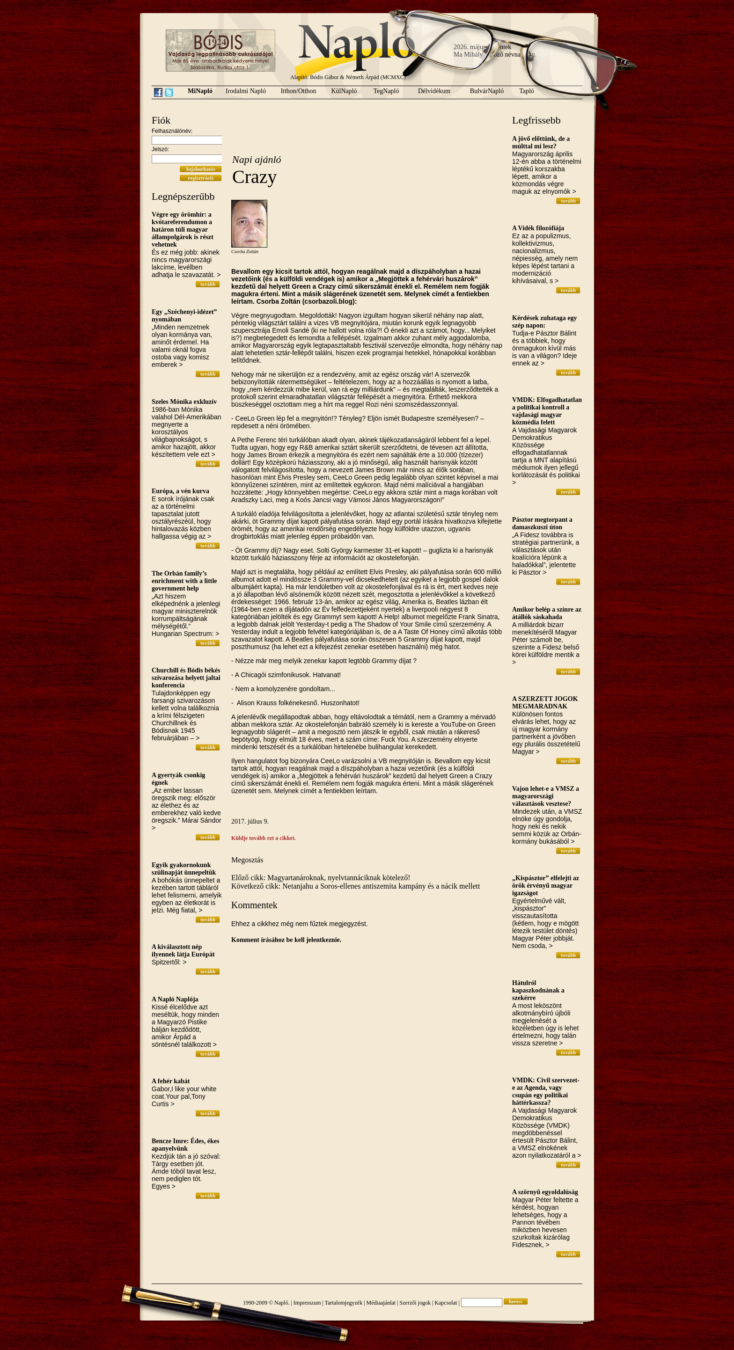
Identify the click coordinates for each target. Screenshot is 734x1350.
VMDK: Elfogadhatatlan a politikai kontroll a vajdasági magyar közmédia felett (547, 411)
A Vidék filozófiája (538, 228)
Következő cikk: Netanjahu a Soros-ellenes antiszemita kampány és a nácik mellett (355, 886)
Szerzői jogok (415, 1302)
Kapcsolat (445, 1302)
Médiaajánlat (381, 1302)
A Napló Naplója (175, 999)
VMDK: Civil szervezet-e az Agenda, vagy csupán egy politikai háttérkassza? (546, 1091)
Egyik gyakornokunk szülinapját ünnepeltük (184, 868)
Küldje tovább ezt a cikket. (263, 838)
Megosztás (247, 860)
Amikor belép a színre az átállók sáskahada (546, 613)
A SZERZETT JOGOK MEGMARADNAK (545, 702)
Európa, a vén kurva (180, 491)
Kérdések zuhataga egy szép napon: (544, 321)
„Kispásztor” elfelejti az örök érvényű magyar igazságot (545, 886)
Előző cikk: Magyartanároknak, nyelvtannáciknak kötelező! (321, 878)
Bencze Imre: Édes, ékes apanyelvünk (185, 1145)
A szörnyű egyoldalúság (545, 1192)
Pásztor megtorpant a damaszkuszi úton (542, 523)
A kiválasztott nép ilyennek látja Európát (183, 950)
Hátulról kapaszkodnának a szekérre (538, 990)
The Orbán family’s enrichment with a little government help (184, 581)
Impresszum (307, 1302)
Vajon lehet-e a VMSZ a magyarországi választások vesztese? (545, 796)
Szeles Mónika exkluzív (184, 401)
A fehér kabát (171, 1081)
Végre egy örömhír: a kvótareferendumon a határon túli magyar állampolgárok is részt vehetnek (182, 229)
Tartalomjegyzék (343, 1302)
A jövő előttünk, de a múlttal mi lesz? (541, 142)
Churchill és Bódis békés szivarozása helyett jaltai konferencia (186, 678)
